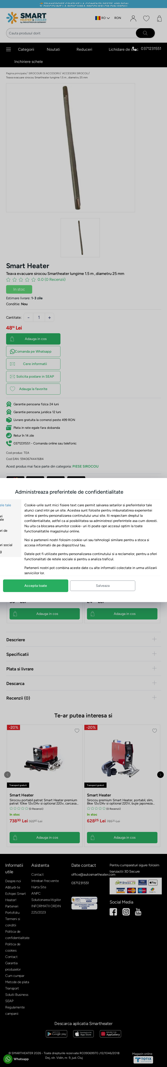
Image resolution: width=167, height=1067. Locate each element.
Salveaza (131, 586)
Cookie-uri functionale (24, 518)
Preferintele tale (27, 505)
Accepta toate (64, 586)
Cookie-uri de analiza (25, 532)
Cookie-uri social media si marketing (28, 548)
